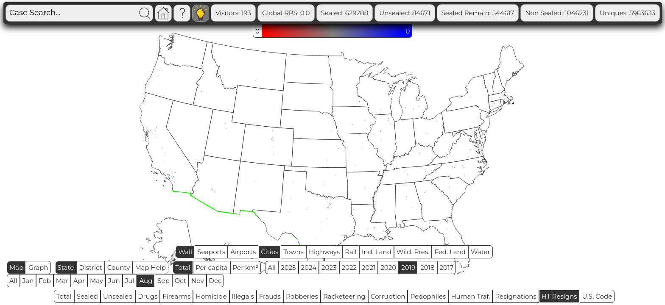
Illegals (243, 296)
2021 (368, 267)
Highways (324, 252)
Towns (293, 252)
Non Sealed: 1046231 (590, 13)
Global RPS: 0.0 (319, 13)
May (96, 281)
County (118, 267)
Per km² (246, 267)
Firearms (176, 296)
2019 (408, 267)
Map (16, 267)
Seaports (211, 252)
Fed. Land (450, 252)
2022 (349, 267)
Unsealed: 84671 (437, 13)
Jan (28, 281)
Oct (180, 281)
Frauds (270, 296)
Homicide (211, 296)
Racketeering (344, 296)
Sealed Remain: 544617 (511, 13)
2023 (328, 267)
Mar (62, 281)
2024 (309, 267)
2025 (288, 267)
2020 (388, 267)
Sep (163, 281)
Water (480, 252)
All (272, 267)
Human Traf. (470, 296)
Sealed (87, 296)
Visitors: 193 (266, 13)
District (90, 267)
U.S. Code (597, 296)
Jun (114, 281)
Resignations (515, 296)
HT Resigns (559, 296)
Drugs (147, 296)
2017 (447, 267)
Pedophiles (428, 296)
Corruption (388, 296)
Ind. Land (376, 252)
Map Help (150, 267)
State (66, 267)
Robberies (302, 296)
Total (182, 267)
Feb (44, 281)
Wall (185, 252)
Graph (38, 267)
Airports (243, 252)
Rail (351, 252)
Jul (129, 281)
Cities (269, 252)
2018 (427, 267)
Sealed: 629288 (378, 13)
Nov (197, 281)
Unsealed (118, 296)
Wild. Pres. (413, 252)
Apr (79, 281)
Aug (145, 281)
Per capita (212, 267)
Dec (215, 281)
